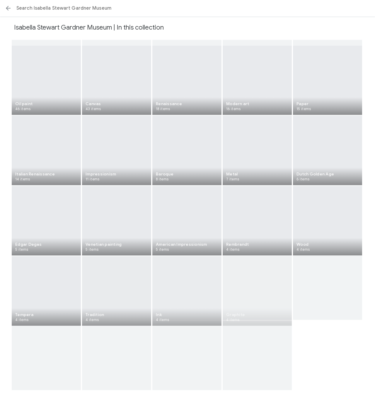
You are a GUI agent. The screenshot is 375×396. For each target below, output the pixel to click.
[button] (8, 8)
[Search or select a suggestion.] (187, 8)
